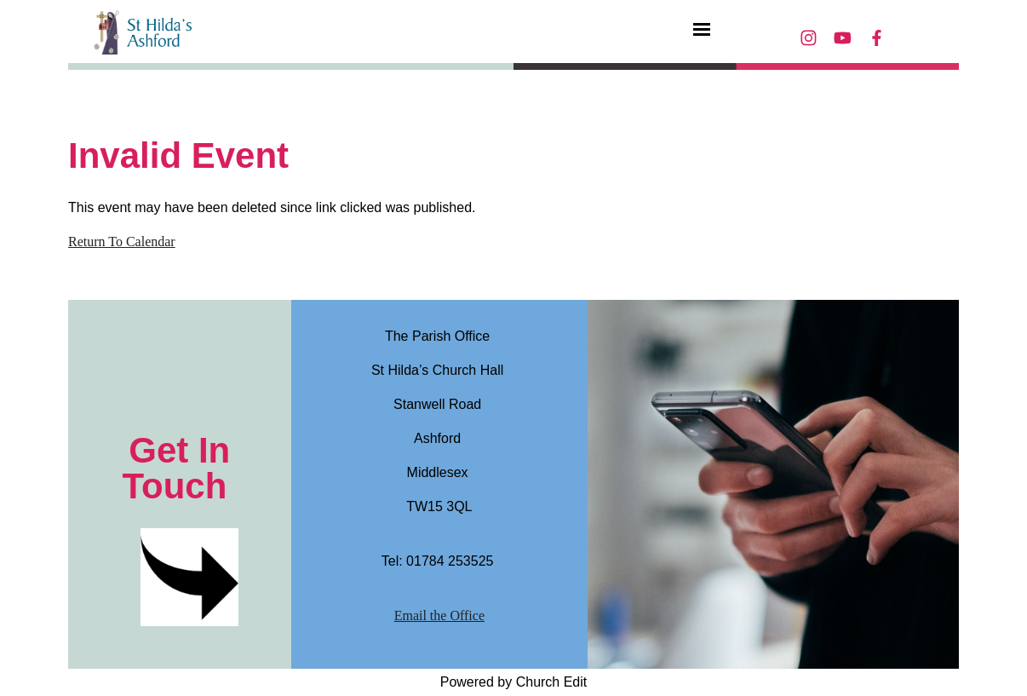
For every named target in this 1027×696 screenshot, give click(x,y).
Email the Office (439, 615)
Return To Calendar (121, 241)
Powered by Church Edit (514, 682)
